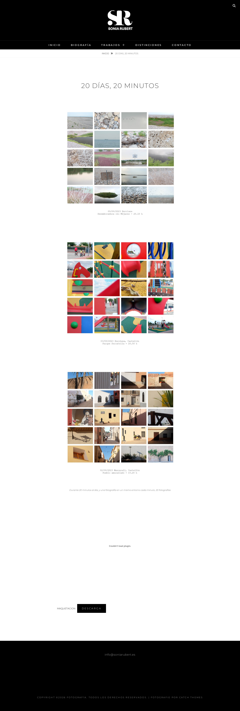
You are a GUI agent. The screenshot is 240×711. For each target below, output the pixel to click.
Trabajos (110, 45)
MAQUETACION (66, 608)
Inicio (54, 45)
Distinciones (148, 45)
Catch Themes (191, 697)
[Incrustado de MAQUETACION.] (120, 546)
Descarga (91, 608)
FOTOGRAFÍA (77, 697)
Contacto (182, 45)
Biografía (81, 45)
